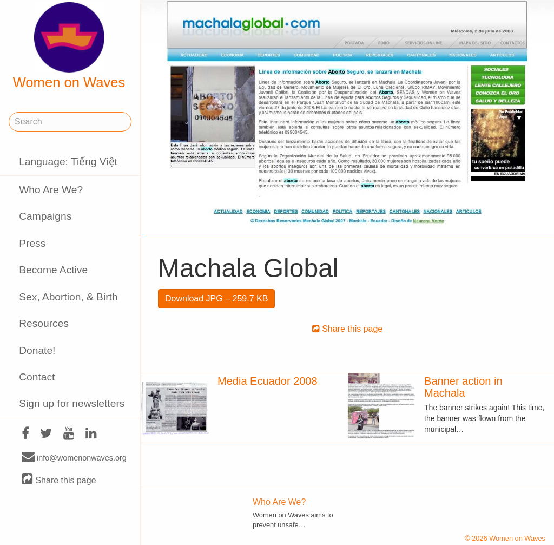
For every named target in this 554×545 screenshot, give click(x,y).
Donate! (37, 350)
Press (32, 243)
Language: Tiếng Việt (68, 161)
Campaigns (45, 216)
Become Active (53, 269)
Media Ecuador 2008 (267, 381)
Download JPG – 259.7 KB (216, 298)
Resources (44, 323)
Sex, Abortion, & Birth (68, 297)
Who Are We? (51, 189)
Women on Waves (69, 46)
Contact (37, 377)
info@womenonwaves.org (74, 457)
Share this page (59, 479)
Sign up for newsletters (71, 403)
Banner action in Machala (463, 387)
